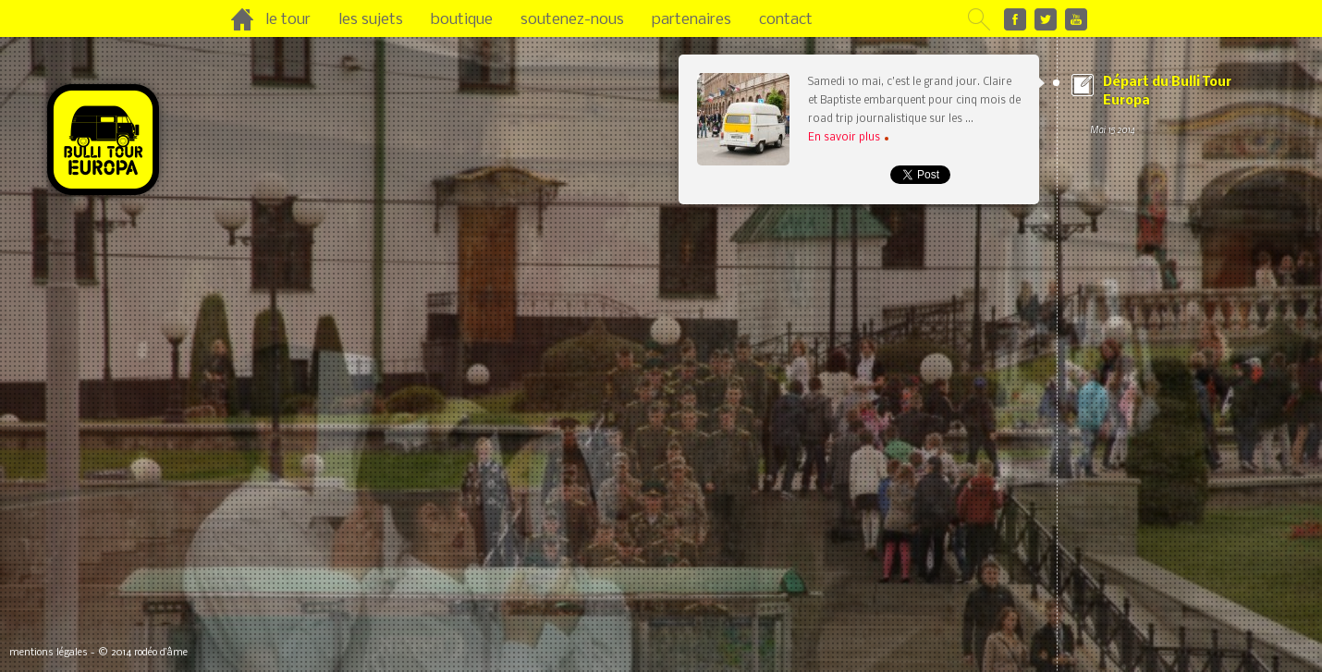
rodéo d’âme (161, 653)
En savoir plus (848, 137)
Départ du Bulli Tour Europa (1168, 107)
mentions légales (48, 653)
